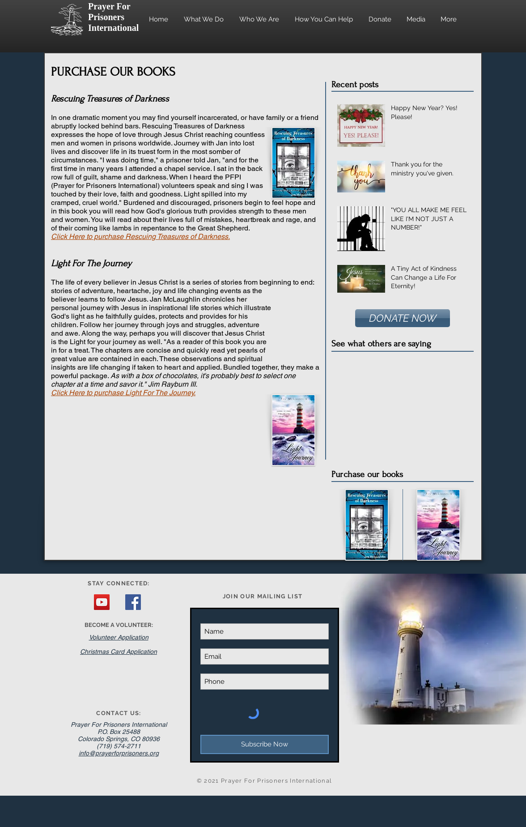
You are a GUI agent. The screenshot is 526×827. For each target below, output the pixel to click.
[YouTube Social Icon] (102, 602)
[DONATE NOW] (402, 318)
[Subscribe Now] (264, 744)
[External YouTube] (401, 405)
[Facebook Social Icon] (133, 602)
